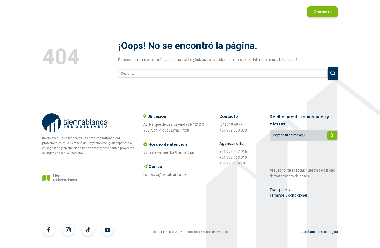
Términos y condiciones (289, 195)
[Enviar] (333, 73)
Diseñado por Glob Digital (319, 232)
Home (129, 11)
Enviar (332, 136)
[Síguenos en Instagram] (68, 230)
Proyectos (156, 11)
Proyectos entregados (244, 11)
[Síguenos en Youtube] (107, 230)
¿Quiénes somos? (194, 11)
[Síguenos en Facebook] (49, 230)
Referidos (287, 11)
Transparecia (280, 190)
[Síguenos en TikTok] (88, 230)
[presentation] (304, 153)
